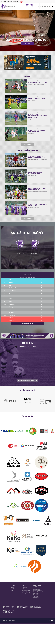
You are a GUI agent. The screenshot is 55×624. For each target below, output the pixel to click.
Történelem (25, 587)
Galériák (13, 588)
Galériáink (36, 597)
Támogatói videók (27, 593)
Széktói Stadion (26, 590)
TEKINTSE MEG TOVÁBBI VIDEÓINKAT (27, 380)
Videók (12, 587)
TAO (23, 588)
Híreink (12, 590)
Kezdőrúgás (36, 594)
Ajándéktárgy (36, 593)
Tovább (27, 43)
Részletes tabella (27, 323)
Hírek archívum (27, 144)
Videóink (35, 596)
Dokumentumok (26, 591)
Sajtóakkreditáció (38, 592)
